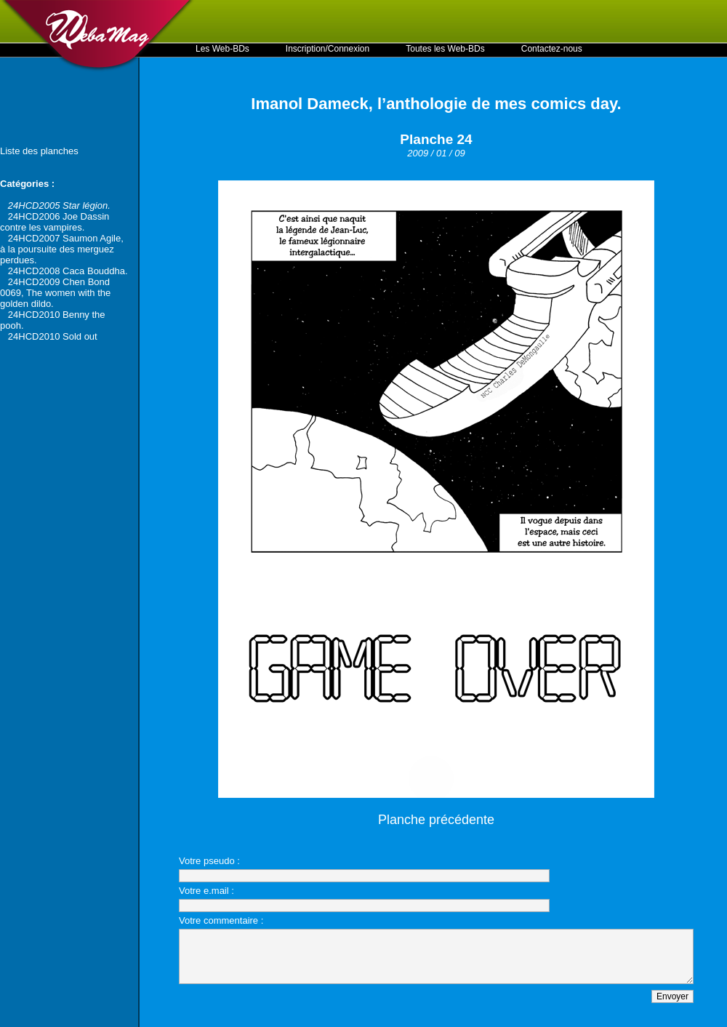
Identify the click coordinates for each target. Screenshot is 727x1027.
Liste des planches (39, 150)
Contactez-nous (551, 49)
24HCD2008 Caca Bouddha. (68, 270)
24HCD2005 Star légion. (59, 205)
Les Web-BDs (222, 49)
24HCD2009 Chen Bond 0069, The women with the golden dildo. (55, 292)
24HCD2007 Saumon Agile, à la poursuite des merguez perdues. (62, 249)
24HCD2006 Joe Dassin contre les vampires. (54, 222)
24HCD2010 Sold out (52, 336)
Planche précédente (436, 819)
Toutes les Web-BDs (445, 49)
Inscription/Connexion (327, 49)
